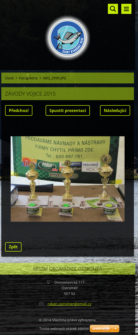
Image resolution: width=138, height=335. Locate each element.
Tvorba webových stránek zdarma (64, 328)
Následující (115, 110)
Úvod (9, 78)
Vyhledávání (113, 9)
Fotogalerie (28, 78)
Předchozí (19, 110)
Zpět (13, 247)
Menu (126, 9)
